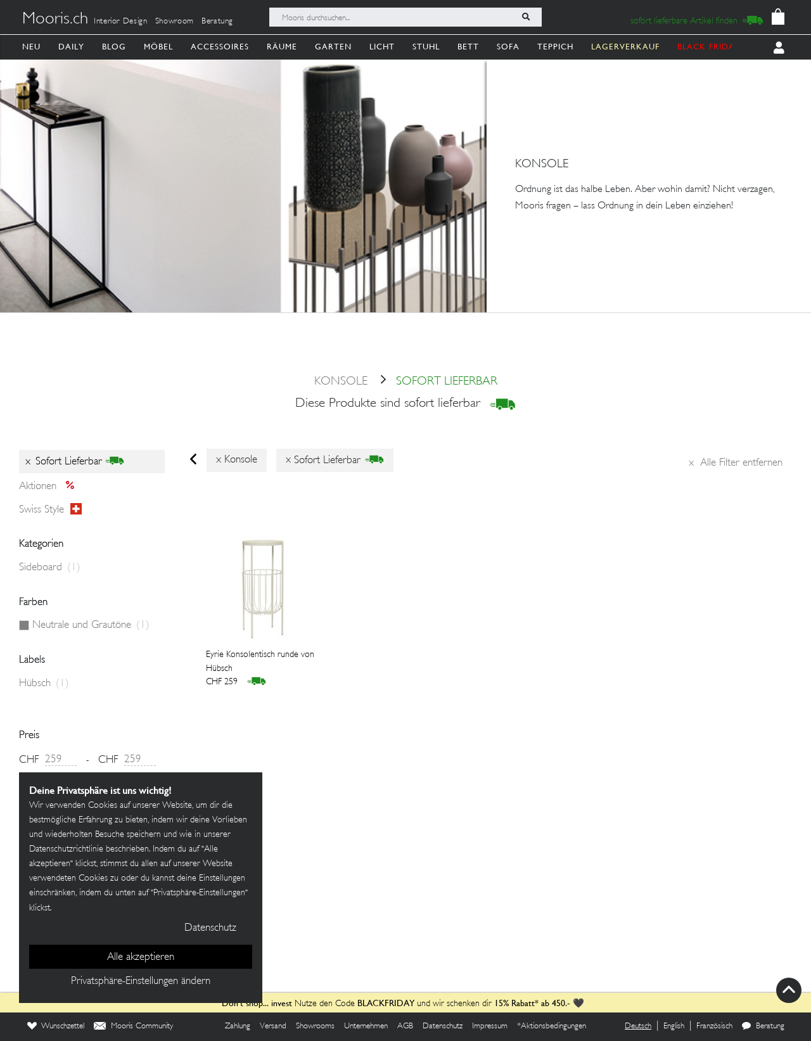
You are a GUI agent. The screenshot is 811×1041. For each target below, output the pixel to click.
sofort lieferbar (434, 382)
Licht (382, 46)
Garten (333, 46)
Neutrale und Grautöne (91, 625)
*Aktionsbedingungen (551, 1026)
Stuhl (426, 46)
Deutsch (638, 1026)
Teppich (555, 46)
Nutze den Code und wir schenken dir (357, 1004)
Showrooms (315, 1026)
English (673, 1026)
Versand (273, 1026)
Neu (31, 46)
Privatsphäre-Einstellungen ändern (140, 981)
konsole (340, 382)
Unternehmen (366, 1026)
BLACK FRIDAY (709, 46)
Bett (468, 46)
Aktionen (50, 487)
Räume (282, 46)
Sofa (508, 46)
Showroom (174, 21)
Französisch (714, 1026)
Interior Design (121, 21)
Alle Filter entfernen (735, 463)
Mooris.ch (55, 19)
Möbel (158, 46)
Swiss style (50, 509)
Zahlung (237, 1026)
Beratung (217, 21)
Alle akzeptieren (140, 957)
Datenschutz (443, 1026)
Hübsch (44, 684)
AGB (405, 1026)
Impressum (490, 1026)
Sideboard (49, 568)
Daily (71, 46)
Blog (114, 46)
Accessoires (220, 46)
